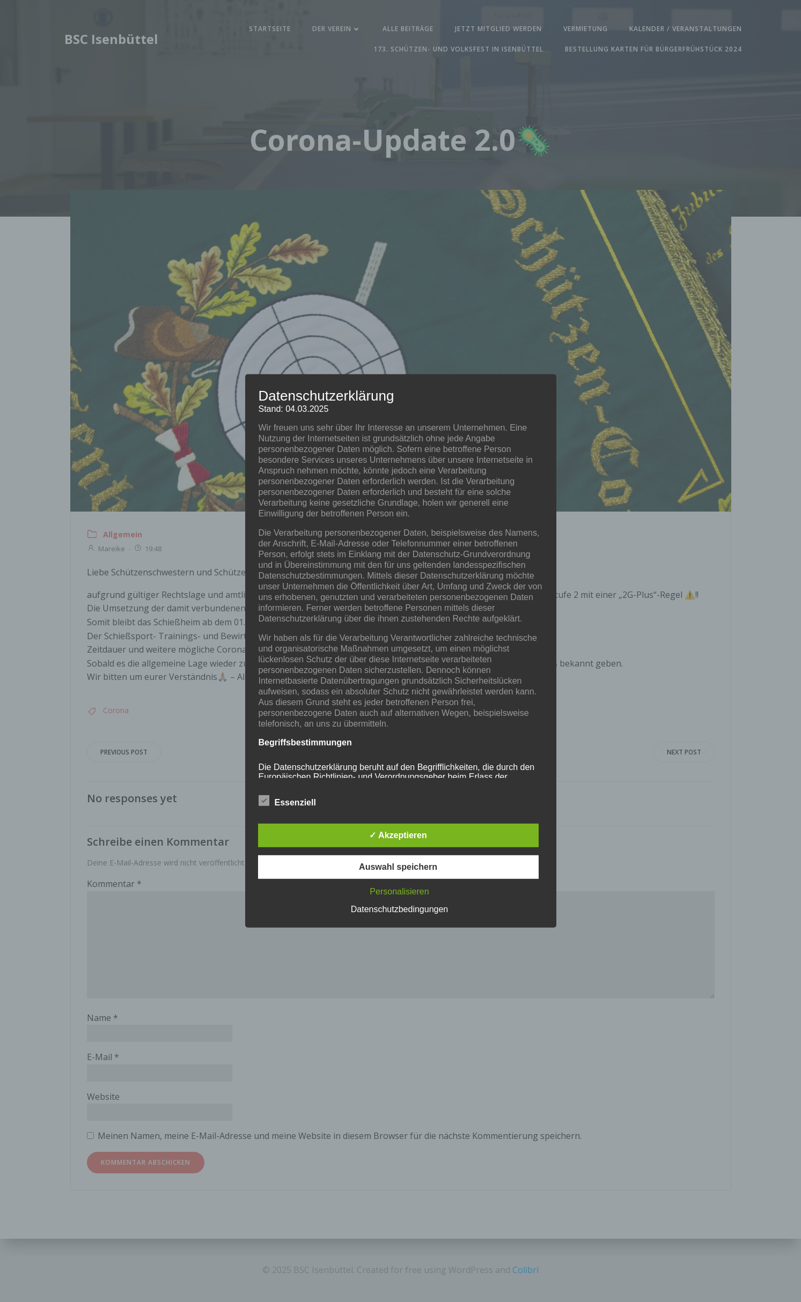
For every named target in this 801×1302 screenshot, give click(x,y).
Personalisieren (399, 891)
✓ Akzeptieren (398, 835)
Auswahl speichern (398, 866)
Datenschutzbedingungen (399, 909)
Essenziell (287, 800)
